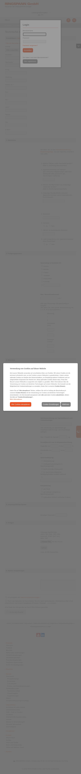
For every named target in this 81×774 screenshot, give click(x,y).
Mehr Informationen (16, 399)
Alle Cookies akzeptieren (20, 404)
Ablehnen (65, 404)
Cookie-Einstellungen (51, 404)
